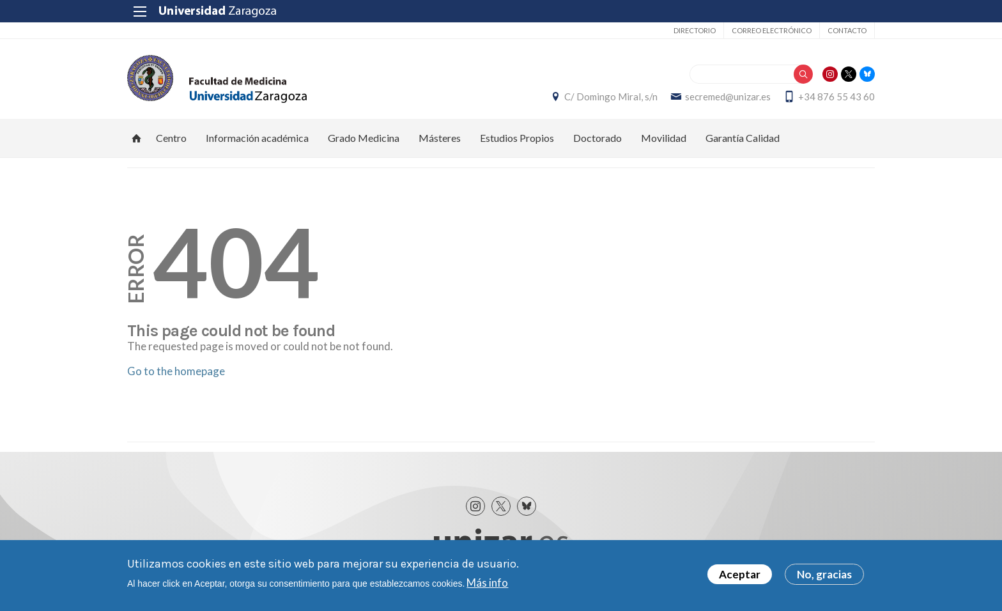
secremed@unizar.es (728, 96)
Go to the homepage (176, 371)
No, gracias (824, 574)
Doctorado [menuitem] (597, 138)
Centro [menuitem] (171, 138)
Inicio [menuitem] (136, 138)
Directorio (695, 30)
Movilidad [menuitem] (663, 138)
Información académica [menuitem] (257, 138)
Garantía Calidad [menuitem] (742, 138)
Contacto (847, 30)
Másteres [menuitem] (440, 138)
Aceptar (739, 574)
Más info (487, 582)
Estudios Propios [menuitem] (517, 138)
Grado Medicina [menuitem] (363, 138)
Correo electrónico (772, 30)
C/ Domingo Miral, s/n (611, 96)
